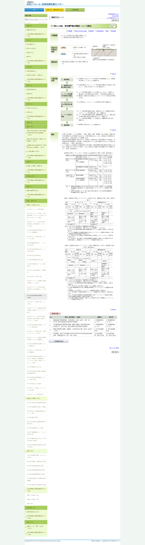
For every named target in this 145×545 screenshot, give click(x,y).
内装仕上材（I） (31, 176)
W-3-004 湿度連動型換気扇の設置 (36, 470)
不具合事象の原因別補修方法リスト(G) (36, 80)
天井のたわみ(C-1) (32, 108)
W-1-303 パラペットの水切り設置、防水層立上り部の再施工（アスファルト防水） (36, 224)
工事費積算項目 (58, 341)
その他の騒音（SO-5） (33, 151)
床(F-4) (29, 56)
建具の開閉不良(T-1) (32, 190)
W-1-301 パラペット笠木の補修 (35, 209)
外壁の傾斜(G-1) (31, 71)
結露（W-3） (30, 451)
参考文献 (113, 31)
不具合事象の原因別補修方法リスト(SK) (36, 517)
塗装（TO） (30, 522)
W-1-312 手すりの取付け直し (34, 276)
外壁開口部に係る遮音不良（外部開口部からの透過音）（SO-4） (36, 146)
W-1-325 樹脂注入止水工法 (34, 367)
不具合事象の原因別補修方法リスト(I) (36, 181)
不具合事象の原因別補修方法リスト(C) (36, 117)
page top (114, 73)
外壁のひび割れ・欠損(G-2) (34, 75)
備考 (107, 31)
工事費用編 (75, 10)
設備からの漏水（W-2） (34, 398)
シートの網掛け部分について (112, 17)
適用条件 (91, 31)
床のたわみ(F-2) (31, 48)
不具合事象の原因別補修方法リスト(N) (36, 99)
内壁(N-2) (29, 93)
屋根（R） (30, 122)
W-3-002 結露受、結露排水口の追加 (36, 461)
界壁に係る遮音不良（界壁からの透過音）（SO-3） (36, 140)
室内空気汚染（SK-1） (33, 512)
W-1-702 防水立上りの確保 (34, 383)
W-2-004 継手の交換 (32, 417)
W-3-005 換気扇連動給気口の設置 (36, 474)
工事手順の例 (100, 31)
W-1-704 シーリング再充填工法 (35, 394)
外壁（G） (30, 67)
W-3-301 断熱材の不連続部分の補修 (36, 484)
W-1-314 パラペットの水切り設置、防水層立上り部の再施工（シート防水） (36, 289)
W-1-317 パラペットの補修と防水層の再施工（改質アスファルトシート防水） (36, 310)
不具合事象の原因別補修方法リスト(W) (36, 490)
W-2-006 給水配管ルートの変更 (35, 428)
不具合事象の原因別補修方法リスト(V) (36, 171)
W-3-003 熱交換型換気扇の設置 (35, 465)
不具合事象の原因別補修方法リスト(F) (36, 62)
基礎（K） (30, 25)
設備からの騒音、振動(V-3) (34, 166)
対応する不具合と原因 (81, 31)
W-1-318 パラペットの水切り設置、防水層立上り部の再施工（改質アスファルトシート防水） (36, 318)
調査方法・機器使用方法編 (54, 10)
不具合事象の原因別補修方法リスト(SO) (36, 156)
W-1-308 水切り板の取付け (34, 255)
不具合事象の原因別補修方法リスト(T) (36, 195)
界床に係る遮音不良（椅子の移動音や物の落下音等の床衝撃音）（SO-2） (36, 133)
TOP (34, 10)
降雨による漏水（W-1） (34, 205)
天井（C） (30, 104)
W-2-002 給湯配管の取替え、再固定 (36, 407)
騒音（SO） (30, 126)
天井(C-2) (29, 112)
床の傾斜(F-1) (31, 44)
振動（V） (30, 161)
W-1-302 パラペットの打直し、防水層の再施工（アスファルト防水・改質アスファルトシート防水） (36, 215)
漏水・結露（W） (32, 201)
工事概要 (70, 31)
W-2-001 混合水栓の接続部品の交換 (36, 402)
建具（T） (30, 186)
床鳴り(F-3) (30, 52)
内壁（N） (30, 85)
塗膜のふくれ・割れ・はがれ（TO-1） (35, 527)
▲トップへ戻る (114, 348)
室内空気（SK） (31, 507)
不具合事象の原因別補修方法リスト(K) (36, 35)
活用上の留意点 (115, 15)
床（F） (29, 40)
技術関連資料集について (113, 13)
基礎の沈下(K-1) (31, 30)
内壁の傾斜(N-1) (31, 89)
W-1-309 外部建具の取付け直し (35, 259)
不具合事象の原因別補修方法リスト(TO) (36, 533)
